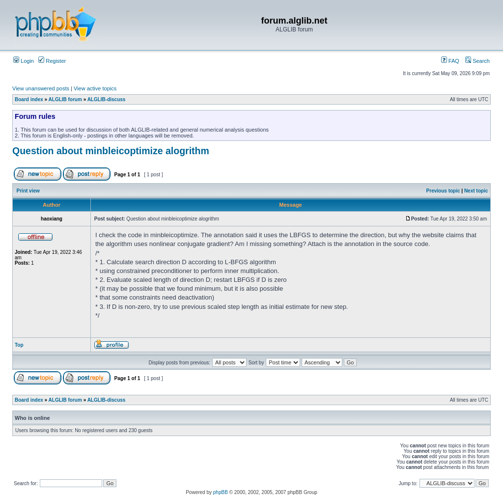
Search (477, 61)
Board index (29, 99)
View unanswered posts (40, 88)
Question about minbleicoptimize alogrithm (110, 150)
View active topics (95, 88)
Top (19, 345)
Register (52, 61)
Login (23, 61)
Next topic (476, 190)
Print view (28, 190)
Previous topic (443, 190)
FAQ (450, 61)
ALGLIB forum (65, 99)
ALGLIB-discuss (106, 99)
